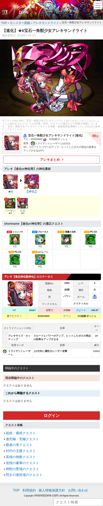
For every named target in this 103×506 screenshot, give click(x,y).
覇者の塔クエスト (16, 439)
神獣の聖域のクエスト (19, 459)
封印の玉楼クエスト (18, 444)
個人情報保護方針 (52, 479)
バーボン (10, 207)
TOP (22, 479)
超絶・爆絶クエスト (18, 429)
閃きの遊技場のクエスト (21, 464)
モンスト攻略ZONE (24, 9)
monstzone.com (47, 483)
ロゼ (22, 207)
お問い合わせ (74, 479)
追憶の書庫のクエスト (19, 454)
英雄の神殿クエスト (18, 449)
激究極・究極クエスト (19, 434)
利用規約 (32, 479)
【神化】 (31, 189)
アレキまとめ (50, 158)
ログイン (51, 412)
